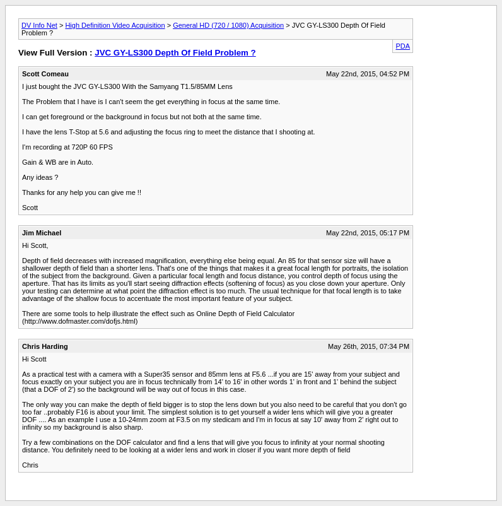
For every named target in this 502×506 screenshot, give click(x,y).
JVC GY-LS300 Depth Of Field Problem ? (175, 52)
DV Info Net (39, 25)
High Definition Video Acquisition (115, 25)
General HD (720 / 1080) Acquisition (228, 25)
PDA (402, 46)
